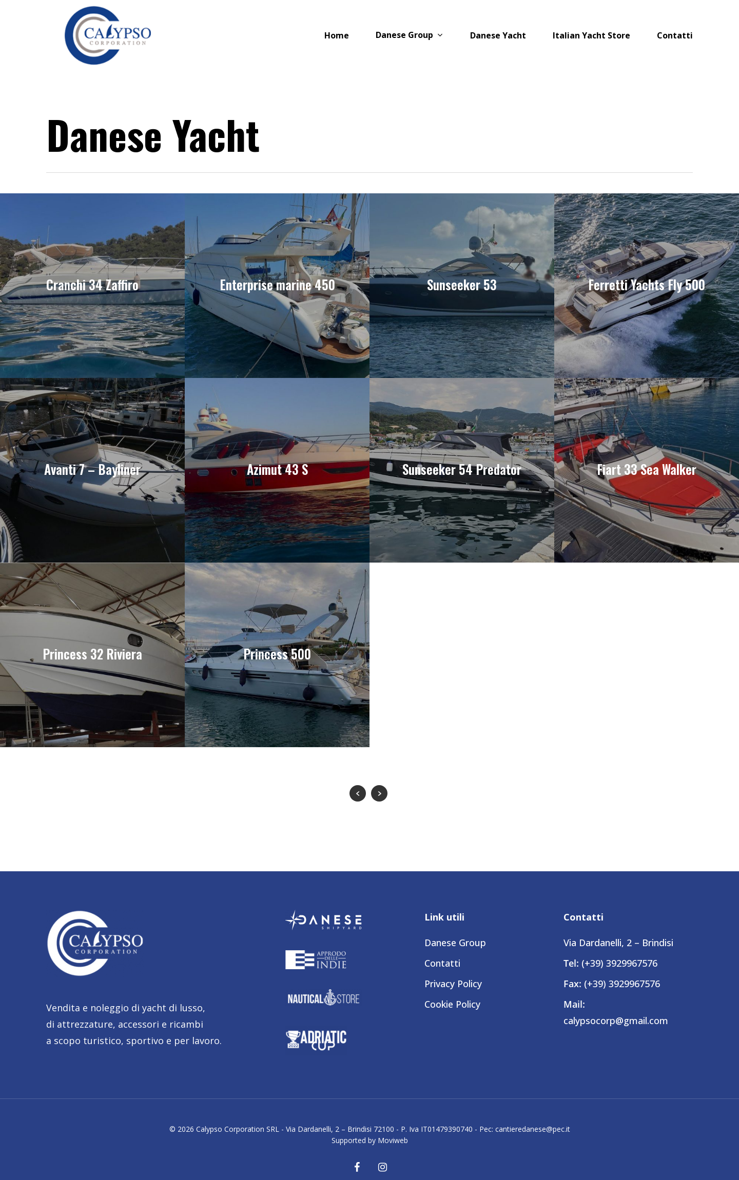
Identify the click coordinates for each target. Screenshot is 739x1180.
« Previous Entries (357, 793)
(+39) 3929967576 (619, 963)
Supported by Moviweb (370, 1140)
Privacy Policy (453, 983)
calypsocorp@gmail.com (615, 1020)
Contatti (442, 963)
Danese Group (455, 942)
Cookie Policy (452, 1004)
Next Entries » (379, 793)
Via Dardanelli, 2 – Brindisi (618, 942)
